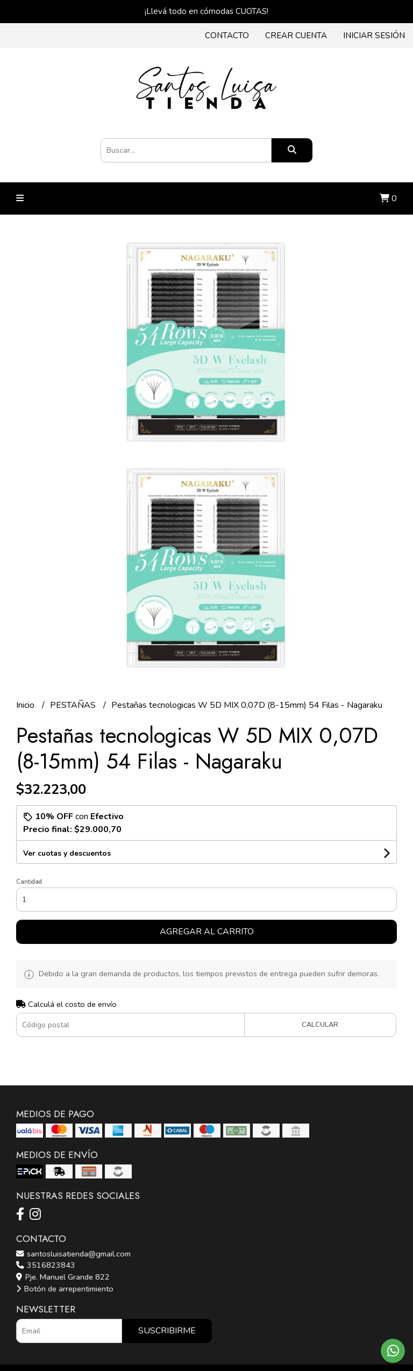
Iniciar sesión (374, 35)
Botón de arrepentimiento (64, 1288)
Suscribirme (167, 1331)
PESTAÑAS (74, 705)
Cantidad (29, 882)
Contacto (227, 35)
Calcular (320, 1024)
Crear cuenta (296, 35)
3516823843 (45, 1265)
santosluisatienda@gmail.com (73, 1253)
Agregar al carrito (207, 931)
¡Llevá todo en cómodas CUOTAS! (206, 11)
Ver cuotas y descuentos (67, 853)
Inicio (26, 705)
